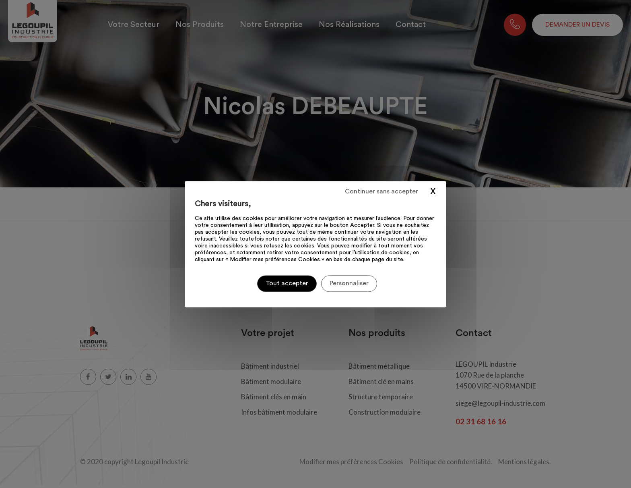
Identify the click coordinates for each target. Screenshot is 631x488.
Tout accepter (287, 283)
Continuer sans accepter (381, 191)
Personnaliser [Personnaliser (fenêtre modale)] (349, 283)
